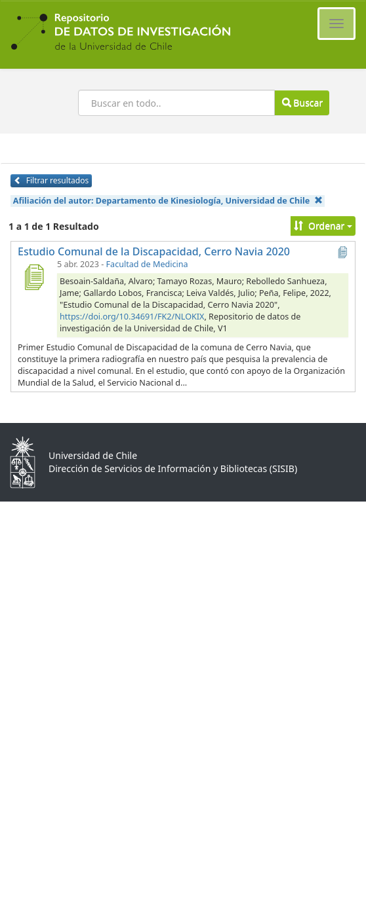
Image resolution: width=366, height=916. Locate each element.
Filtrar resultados (51, 180)
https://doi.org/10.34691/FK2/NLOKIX (132, 316)
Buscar (302, 102)
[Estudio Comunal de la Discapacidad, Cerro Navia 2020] (33, 277)
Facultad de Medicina (147, 264)
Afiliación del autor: (168, 200)
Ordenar (323, 225)
